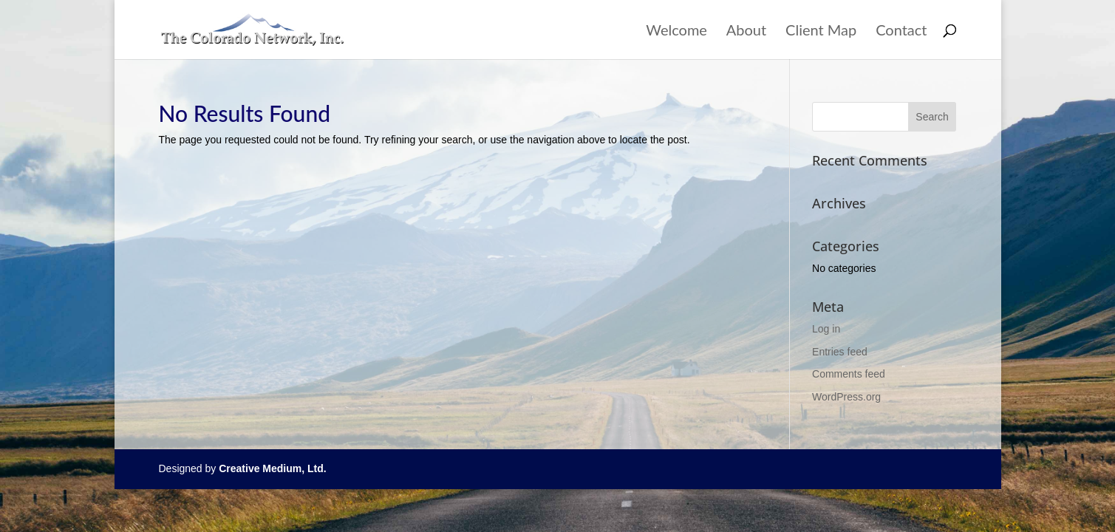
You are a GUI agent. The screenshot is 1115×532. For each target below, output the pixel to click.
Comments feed (848, 374)
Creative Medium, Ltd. (272, 468)
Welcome (676, 31)
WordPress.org (846, 397)
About (746, 31)
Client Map (820, 31)
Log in (826, 329)
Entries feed (839, 352)
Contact (901, 31)
